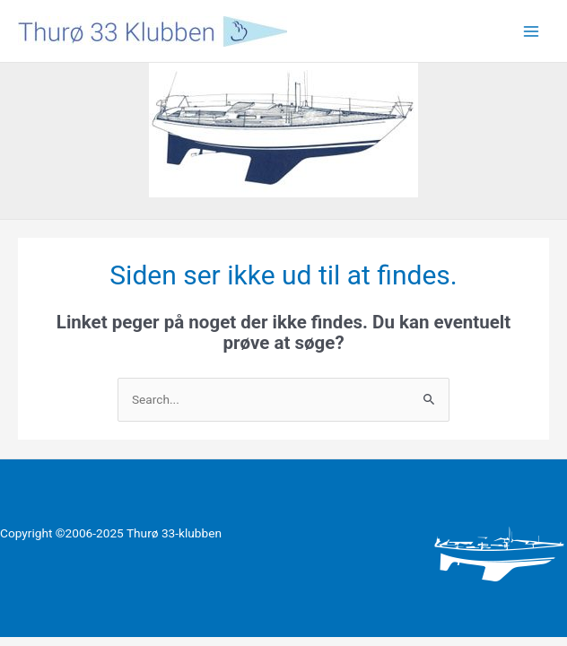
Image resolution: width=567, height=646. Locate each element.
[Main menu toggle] (531, 31)
